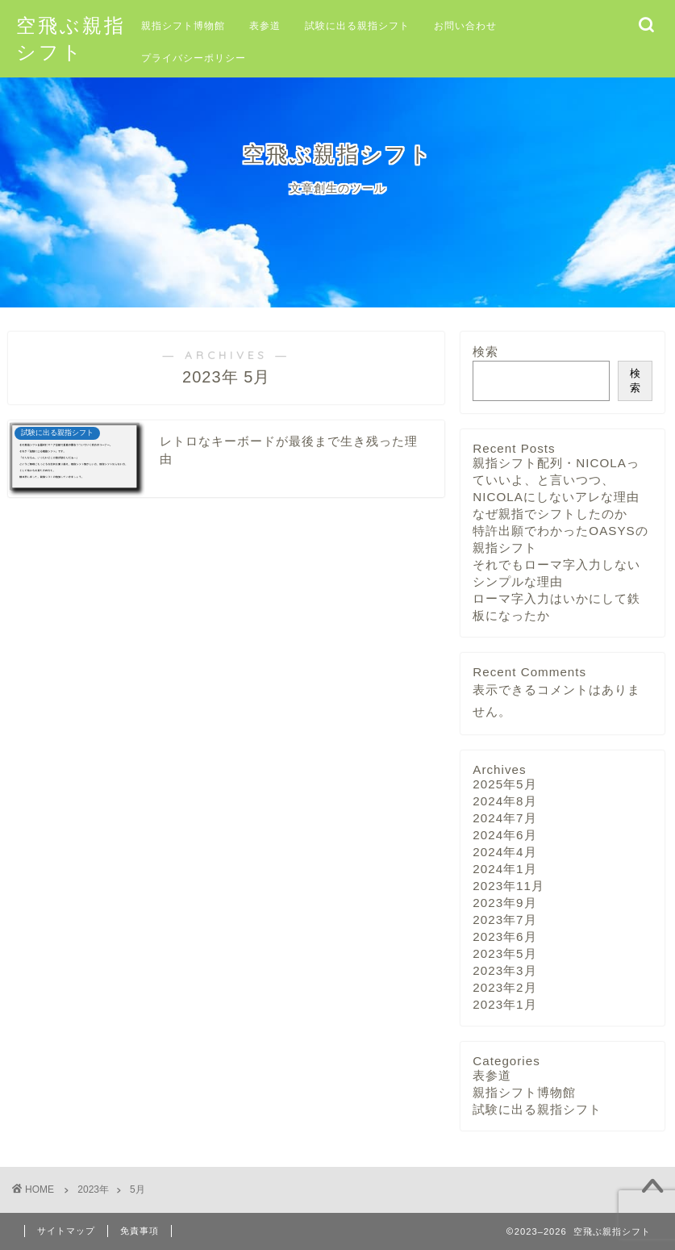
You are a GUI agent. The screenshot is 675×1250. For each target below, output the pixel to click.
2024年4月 (504, 852)
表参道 (265, 25)
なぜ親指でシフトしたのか (550, 513)
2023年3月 (504, 970)
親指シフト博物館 (183, 25)
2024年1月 (504, 869)
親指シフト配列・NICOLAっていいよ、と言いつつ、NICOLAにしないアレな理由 (556, 480)
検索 (485, 351)
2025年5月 (504, 784)
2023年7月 (504, 919)
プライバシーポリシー (193, 58)
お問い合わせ (465, 25)
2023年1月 (504, 1004)
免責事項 (139, 1230)
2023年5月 (504, 953)
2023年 (93, 1189)
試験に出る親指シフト (357, 25)
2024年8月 (504, 801)
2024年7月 (504, 818)
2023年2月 (504, 987)
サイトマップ (66, 1230)
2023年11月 (508, 886)
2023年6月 (504, 936)
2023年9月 (504, 902)
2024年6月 (504, 835)
